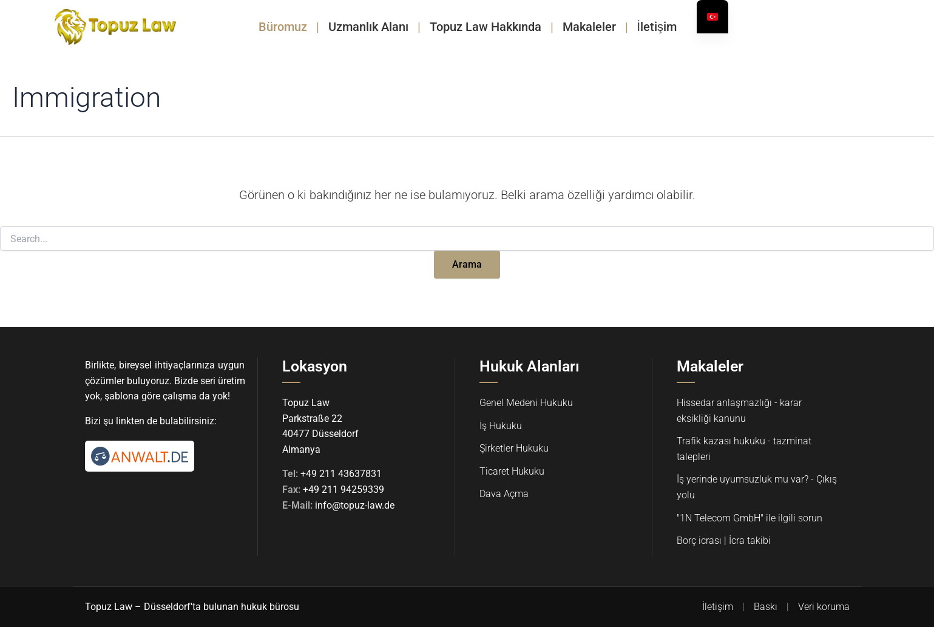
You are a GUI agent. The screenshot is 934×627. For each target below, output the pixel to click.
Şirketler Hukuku (514, 448)
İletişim (657, 26)
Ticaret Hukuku (511, 471)
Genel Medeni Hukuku (526, 402)
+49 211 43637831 (341, 474)
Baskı (765, 606)
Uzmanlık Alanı (368, 26)
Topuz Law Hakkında (485, 26)
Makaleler (589, 26)
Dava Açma (504, 494)
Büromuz (283, 26)
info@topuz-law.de (354, 505)
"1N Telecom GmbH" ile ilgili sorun (749, 518)
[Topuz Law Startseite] (115, 26)
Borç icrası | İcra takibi (724, 540)
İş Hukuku (500, 426)
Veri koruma (824, 606)
